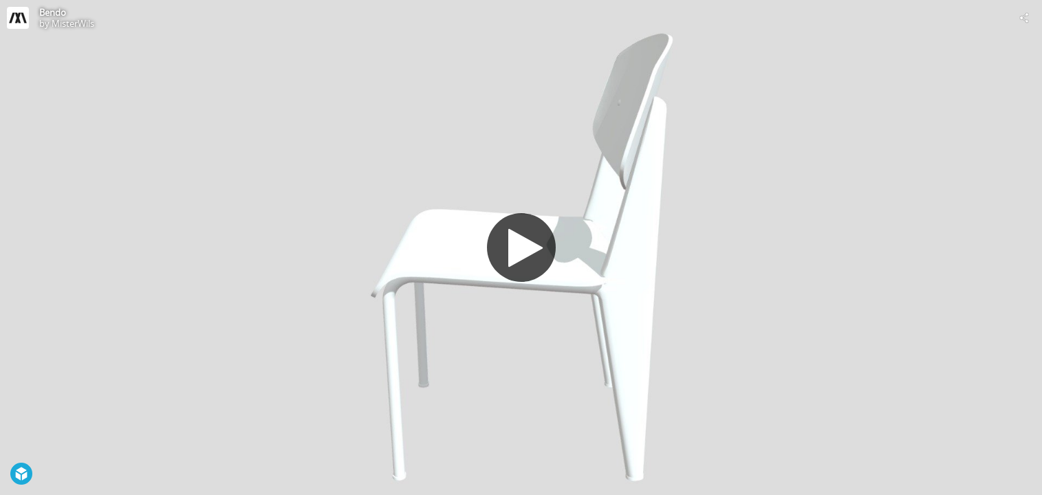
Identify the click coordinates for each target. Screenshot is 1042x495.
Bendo (52, 12)
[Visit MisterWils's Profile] (18, 18)
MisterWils (73, 23)
